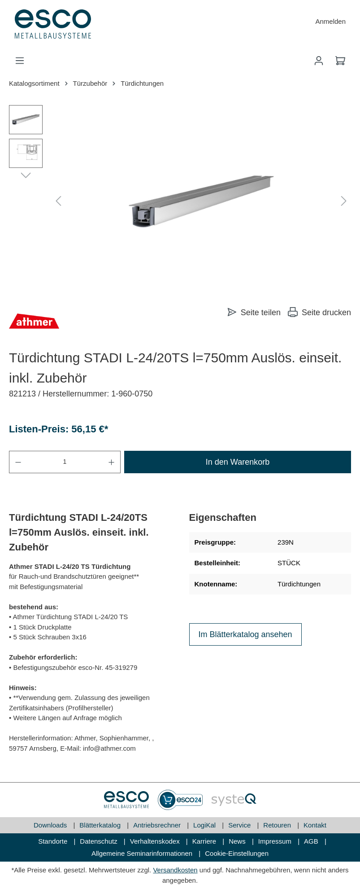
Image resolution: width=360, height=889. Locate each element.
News (238, 841)
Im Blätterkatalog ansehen (245, 634)
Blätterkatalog (100, 825)
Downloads (51, 825)
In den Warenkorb (237, 462)
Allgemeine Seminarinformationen (142, 853)
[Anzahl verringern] (18, 462)
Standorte (53, 841)
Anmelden (330, 21)
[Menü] (19, 61)
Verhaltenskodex (156, 841)
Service (240, 825)
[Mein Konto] (319, 61)
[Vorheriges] (58, 201)
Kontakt (315, 825)
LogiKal (205, 825)
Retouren (278, 825)
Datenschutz (99, 841)
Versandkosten (175, 870)
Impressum (275, 841)
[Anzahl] (64, 462)
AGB (312, 841)
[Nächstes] (344, 201)
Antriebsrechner (157, 825)
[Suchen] (297, 61)
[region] (180, 201)
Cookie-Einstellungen (237, 853)
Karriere (205, 841)
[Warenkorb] (340, 61)
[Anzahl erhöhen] (112, 462)
